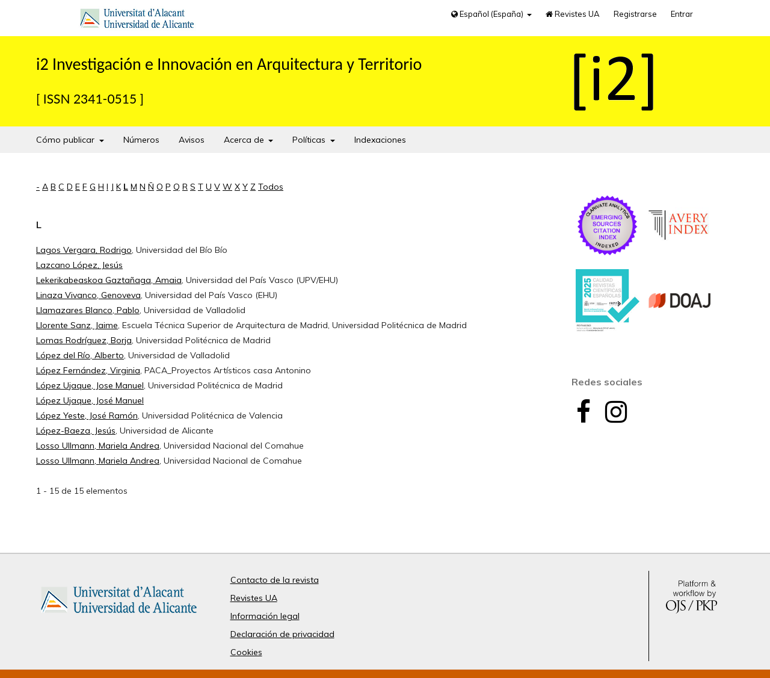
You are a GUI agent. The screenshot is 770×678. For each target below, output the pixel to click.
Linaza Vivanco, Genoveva (88, 295)
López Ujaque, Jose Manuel (90, 385)
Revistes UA (573, 14)
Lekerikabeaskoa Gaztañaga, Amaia (109, 280)
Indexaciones (380, 139)
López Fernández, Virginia (88, 370)
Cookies (246, 652)
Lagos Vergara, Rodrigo (84, 249)
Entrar (682, 14)
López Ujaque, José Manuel (90, 400)
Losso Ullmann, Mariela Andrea (97, 445)
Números (141, 139)
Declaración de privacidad (282, 634)
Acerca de (245, 139)
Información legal (265, 616)
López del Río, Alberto (80, 355)
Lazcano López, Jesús (79, 265)
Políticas (310, 139)
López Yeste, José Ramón (87, 415)
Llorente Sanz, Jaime (77, 325)
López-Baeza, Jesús (76, 430)
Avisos (192, 139)
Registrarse (635, 14)
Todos (270, 186)
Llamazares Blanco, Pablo (88, 310)
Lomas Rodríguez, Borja (84, 340)
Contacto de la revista (274, 579)
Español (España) (488, 14)
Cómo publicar (66, 139)
